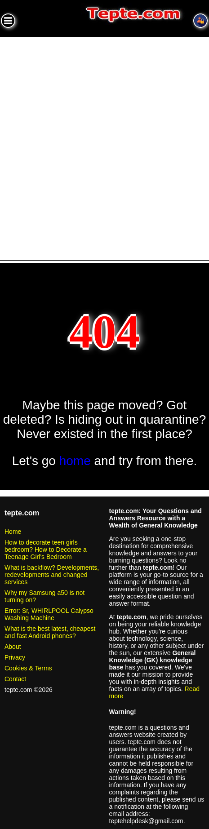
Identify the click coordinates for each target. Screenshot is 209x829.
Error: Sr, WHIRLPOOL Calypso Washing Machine (48, 614)
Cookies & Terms (28, 668)
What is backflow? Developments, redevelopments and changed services (51, 574)
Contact (15, 679)
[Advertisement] (104, 145)
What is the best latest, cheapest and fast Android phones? (49, 632)
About (12, 646)
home (75, 461)
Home (12, 531)
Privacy (14, 657)
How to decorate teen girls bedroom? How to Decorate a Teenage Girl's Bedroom (45, 549)
